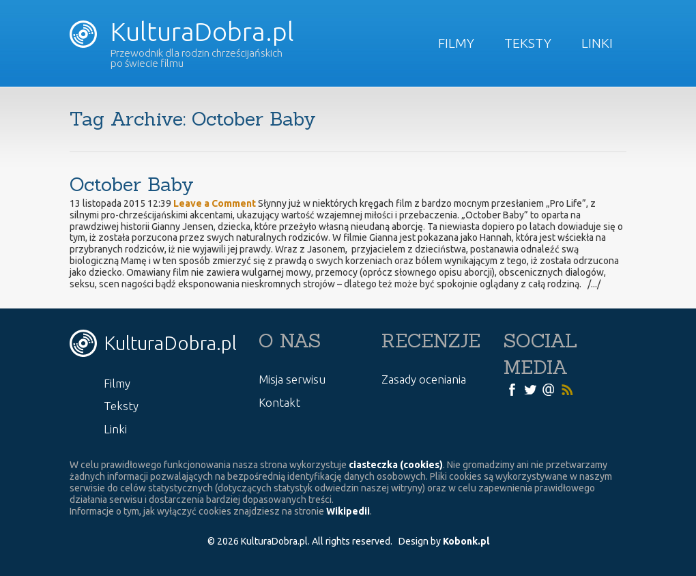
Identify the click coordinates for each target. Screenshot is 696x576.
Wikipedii (348, 511)
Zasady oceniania (423, 379)
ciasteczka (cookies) (396, 464)
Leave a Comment (214, 203)
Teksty (527, 43)
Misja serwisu (292, 379)
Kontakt (279, 402)
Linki (597, 43)
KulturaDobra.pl (182, 31)
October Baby (132, 184)
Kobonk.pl (466, 541)
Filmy (456, 43)
